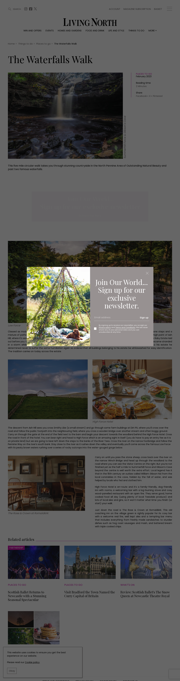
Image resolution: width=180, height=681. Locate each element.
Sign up (144, 317)
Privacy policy (105, 327)
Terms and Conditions (125, 327)
